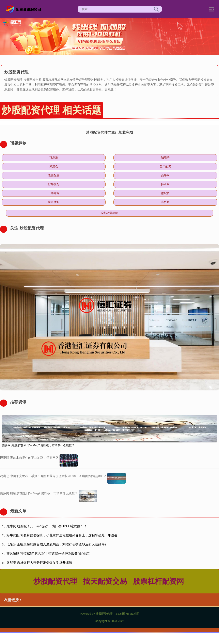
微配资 (165, 193)
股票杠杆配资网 (158, 581)
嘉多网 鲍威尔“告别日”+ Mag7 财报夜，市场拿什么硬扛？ (38, 445)
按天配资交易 (105, 581)
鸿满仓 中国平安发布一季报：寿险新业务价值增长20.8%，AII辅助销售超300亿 (53, 476)
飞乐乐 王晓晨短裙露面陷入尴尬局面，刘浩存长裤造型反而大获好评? (56, 544)
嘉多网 (165, 202)
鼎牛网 (165, 175)
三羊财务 (53, 193)
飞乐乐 (53, 157)
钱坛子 (165, 157)
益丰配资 (165, 166)
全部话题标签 (109, 213)
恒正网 (165, 184)
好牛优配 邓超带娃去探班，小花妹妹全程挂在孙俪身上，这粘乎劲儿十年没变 (62, 535)
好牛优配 (53, 184)
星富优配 (53, 202)
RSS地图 (119, 613)
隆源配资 (53, 175)
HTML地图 (132, 613)
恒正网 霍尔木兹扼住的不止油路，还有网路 (29, 457)
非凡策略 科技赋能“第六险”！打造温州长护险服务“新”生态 (48, 553)
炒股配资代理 (55, 581)
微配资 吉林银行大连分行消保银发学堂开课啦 (39, 562)
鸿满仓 (53, 166)
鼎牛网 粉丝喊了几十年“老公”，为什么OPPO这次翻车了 (46, 526)
